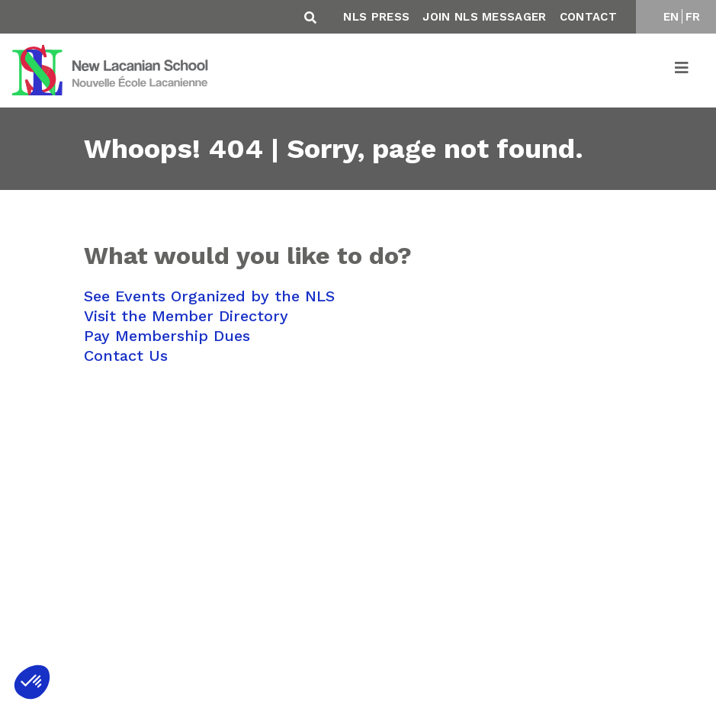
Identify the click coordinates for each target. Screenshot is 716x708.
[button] (32, 682)
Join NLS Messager (484, 17)
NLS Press (376, 17)
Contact (588, 17)
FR (693, 17)
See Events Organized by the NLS (209, 296)
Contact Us (126, 355)
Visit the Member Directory (186, 316)
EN (671, 17)
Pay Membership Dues (167, 336)
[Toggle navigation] (682, 70)
